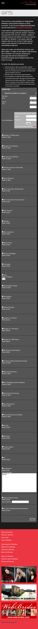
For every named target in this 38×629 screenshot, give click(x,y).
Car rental (4, 537)
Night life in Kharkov (8, 547)
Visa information (7, 532)
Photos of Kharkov (7, 561)
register (35, 126)
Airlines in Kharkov (7, 549)
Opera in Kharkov (7, 556)
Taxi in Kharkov (6, 540)
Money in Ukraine (7, 535)
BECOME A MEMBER (24, 27)
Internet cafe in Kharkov (9, 559)
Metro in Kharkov (7, 552)
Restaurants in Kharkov (9, 544)
